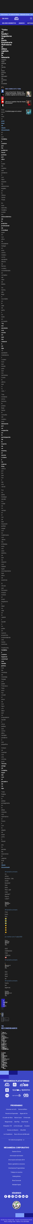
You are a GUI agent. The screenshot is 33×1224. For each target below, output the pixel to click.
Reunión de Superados (11, 1113)
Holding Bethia (16, 1176)
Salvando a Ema (24, 14)
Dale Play (16, 1121)
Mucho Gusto (18, 1117)
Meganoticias (8, 1121)
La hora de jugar (18, 1126)
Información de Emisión (16, 1155)
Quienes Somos (16, 1151)
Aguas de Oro (24, 1113)
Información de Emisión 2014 (16, 1160)
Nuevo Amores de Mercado (21, 1134)
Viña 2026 (23, 1130)
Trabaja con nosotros (16, 1172)
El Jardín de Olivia (14, 14)
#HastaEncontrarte (11, 872)
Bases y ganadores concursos (16, 1164)
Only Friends (4, 14)
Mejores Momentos (9, 23)
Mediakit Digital (16, 1184)
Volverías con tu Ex (11, 1109)
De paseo (27, 1126)
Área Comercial (16, 1180)
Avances (22, 23)
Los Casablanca (8, 1134)
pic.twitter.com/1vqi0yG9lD (13, 937)
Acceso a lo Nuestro (12, 1130)
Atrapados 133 (7, 1126)
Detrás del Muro (22, 1109)
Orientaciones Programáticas (16, 1168)
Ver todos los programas (17, 1140)
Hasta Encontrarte (5, 1019)
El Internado (27, 1117)
